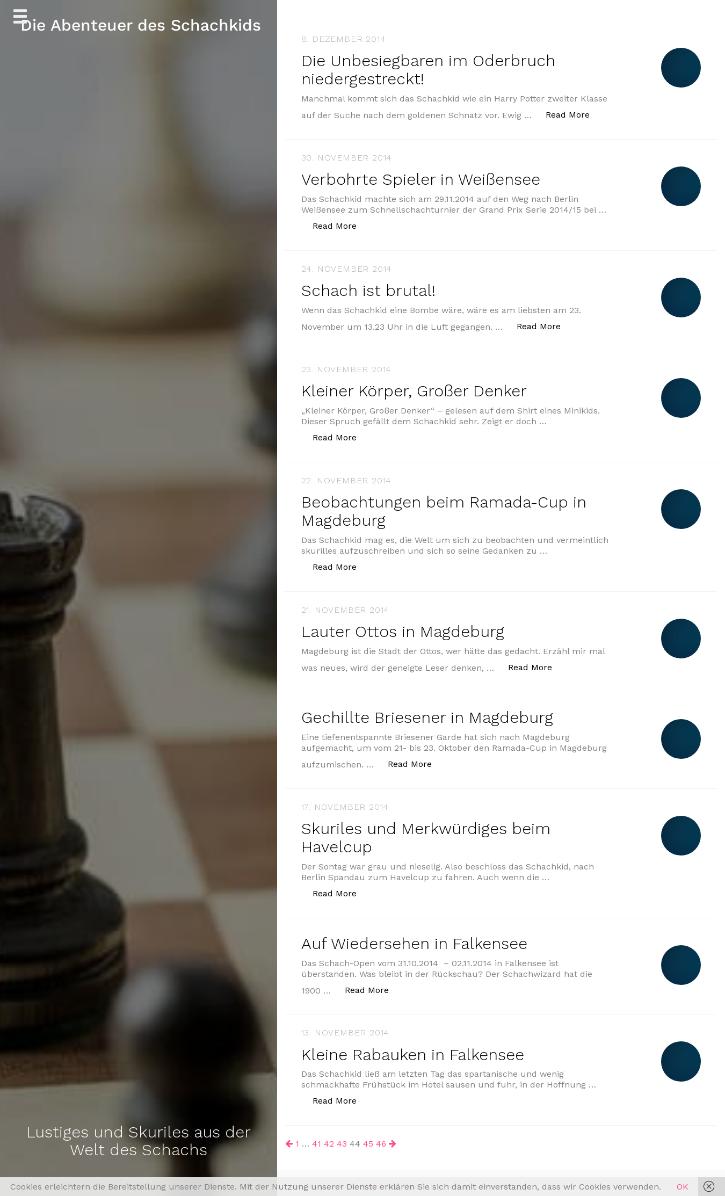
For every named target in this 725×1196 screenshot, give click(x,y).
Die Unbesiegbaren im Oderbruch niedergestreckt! (429, 69)
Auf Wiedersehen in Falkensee (415, 937)
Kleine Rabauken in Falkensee (413, 1048)
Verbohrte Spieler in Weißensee (421, 178)
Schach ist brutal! (369, 288)
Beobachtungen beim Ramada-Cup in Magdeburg (445, 508)
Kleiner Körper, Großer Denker (414, 388)
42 (329, 1137)
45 (368, 1137)
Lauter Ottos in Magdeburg (403, 627)
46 (381, 1137)
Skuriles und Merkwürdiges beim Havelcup (426, 832)
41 (316, 1137)
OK (682, 1186)
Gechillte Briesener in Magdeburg (428, 713)
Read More (573, 113)
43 (342, 1137)
